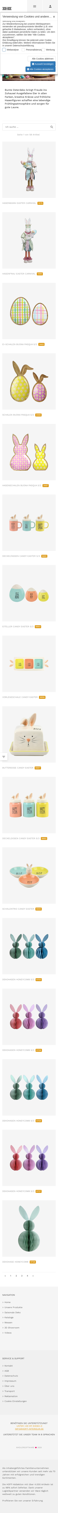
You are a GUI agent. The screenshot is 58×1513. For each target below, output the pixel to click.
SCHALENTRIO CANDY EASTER (22, 909)
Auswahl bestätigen (43, 64)
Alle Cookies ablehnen (41, 58)
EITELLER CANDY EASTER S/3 (21, 626)
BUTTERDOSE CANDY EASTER (21, 767)
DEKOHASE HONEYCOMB (19, 1262)
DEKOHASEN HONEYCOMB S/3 (22, 979)
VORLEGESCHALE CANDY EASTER (23, 697)
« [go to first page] (5, 1275)
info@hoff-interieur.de (29, 1429)
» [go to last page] (33, 1275)
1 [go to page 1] (10, 1275)
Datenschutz (11, 1376)
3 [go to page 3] (21, 1275)
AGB (6, 1371)
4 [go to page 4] (27, 1275)
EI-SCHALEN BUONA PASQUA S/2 (23, 344)
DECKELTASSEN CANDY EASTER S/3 (24, 556)
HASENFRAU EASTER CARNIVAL (22, 273)
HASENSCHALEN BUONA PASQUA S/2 (25, 485)
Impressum (10, 1381)
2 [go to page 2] (16, 1275)
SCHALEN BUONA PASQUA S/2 (22, 415)
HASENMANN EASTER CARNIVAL (22, 203)
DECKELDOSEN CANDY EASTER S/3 (24, 838)
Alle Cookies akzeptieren (40, 69)
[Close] (53, 15)
